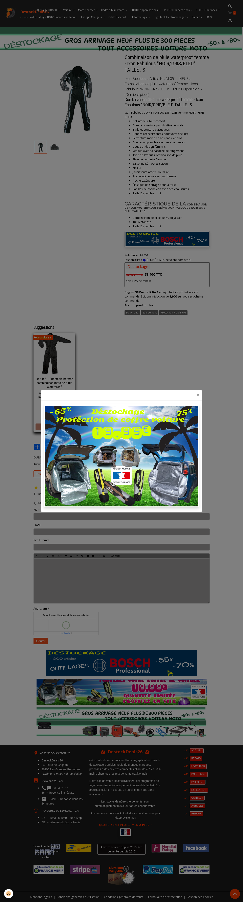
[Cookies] (8, 893)
